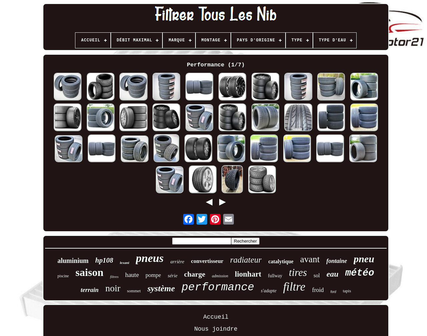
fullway (275, 275)
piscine (63, 276)
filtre (294, 286)
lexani (124, 263)
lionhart (248, 274)
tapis (347, 290)
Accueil (216, 317)
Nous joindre (216, 329)
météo (359, 273)
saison (89, 272)
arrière (177, 261)
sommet (134, 290)
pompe (153, 275)
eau (333, 274)
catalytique (281, 261)
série (172, 275)
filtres (114, 277)
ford (333, 292)
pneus (149, 258)
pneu (364, 258)
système (161, 288)
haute (132, 274)
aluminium (72, 260)
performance (217, 287)
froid (318, 290)
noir (112, 288)
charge (194, 274)
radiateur (246, 259)
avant (310, 259)
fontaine (336, 261)
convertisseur (207, 261)
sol (317, 275)
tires (298, 272)
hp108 (104, 260)
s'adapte (269, 290)
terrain (90, 289)
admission (220, 276)
